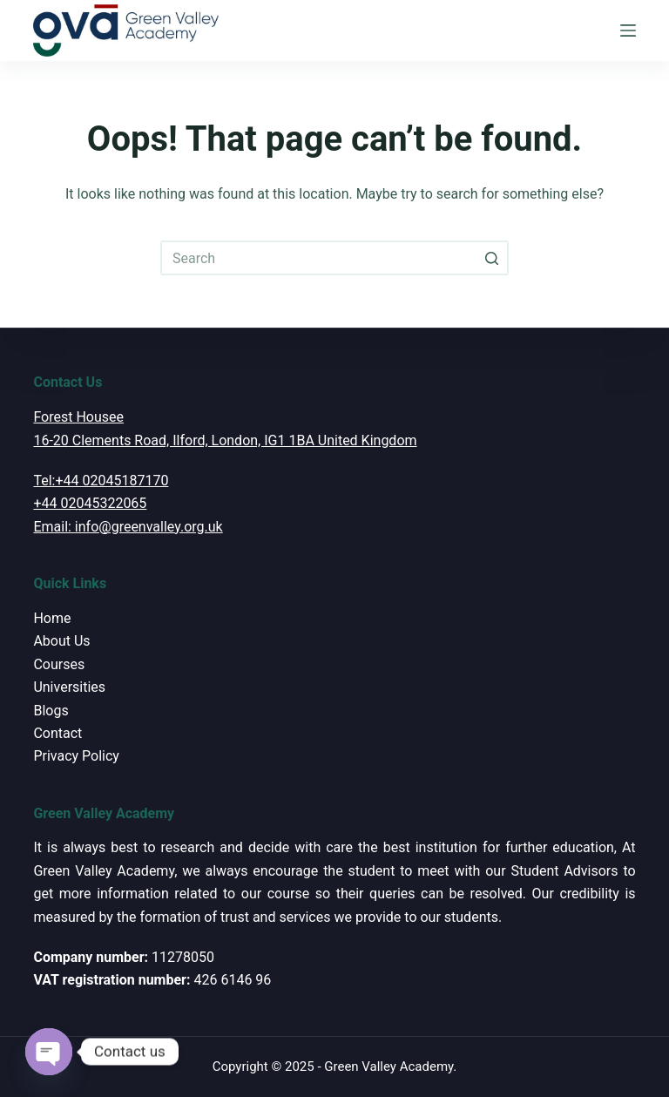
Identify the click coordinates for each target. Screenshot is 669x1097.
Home (52, 618)
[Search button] (491, 257)
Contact (57, 733)
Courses (58, 664)
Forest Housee (78, 417)
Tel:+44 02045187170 (100, 480)
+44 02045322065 (89, 503)
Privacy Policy (76, 756)
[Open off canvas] (628, 30)
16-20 (50, 440)
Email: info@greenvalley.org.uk (127, 526)
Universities (69, 687)
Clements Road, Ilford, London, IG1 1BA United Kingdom (243, 440)
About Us (61, 641)
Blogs (50, 710)
